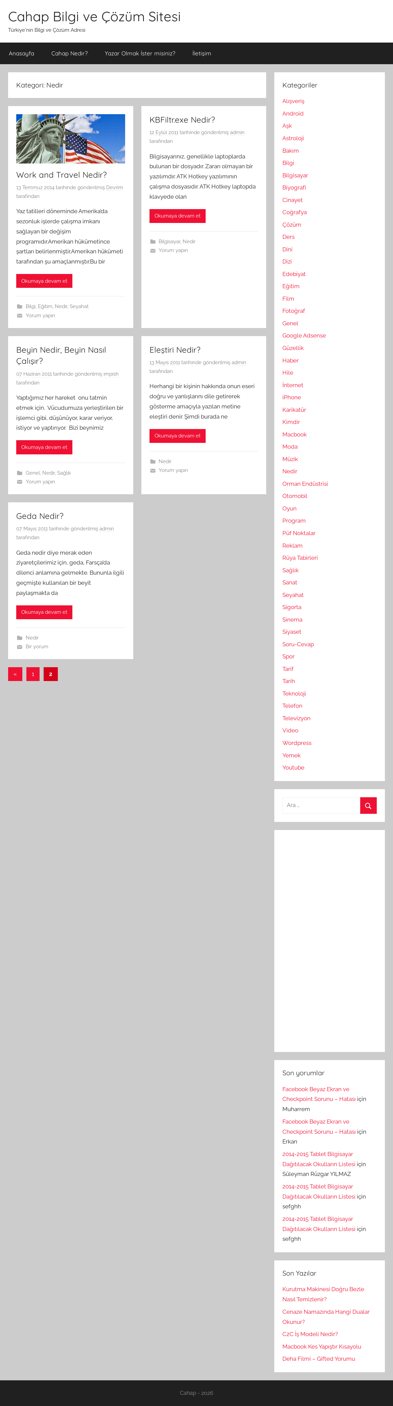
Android (293, 113)
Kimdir (291, 422)
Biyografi (294, 187)
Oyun (289, 508)
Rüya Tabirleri (300, 557)
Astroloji (293, 138)
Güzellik (293, 348)
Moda (290, 446)
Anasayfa (21, 53)
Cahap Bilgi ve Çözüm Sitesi (94, 16)
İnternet (292, 385)
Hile (287, 372)
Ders (288, 236)
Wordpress (296, 742)
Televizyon (296, 718)
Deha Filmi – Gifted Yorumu (318, 1358)
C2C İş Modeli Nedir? (310, 1334)
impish (111, 374)
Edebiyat (294, 274)
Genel (33, 473)
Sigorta (291, 607)
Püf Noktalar (299, 533)
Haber (290, 360)
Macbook (294, 434)
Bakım (290, 150)
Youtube (293, 767)
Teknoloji (294, 693)
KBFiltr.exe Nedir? (182, 120)
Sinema (292, 619)
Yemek (291, 755)
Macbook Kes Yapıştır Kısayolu (321, 1346)
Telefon (292, 705)
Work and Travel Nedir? (61, 175)
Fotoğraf (293, 310)
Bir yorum (37, 647)
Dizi (287, 261)
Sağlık (64, 473)
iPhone (291, 397)
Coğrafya (294, 212)
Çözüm (291, 224)
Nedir (61, 306)
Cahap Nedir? (69, 53)
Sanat (289, 582)
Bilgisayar (169, 241)
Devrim (114, 187)
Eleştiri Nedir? (175, 350)
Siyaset (291, 631)
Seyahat (79, 306)
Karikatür (294, 409)
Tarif (288, 669)
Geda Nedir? (40, 516)
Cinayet (292, 200)
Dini (287, 249)
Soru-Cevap (298, 644)
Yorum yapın (40, 315)
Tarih (288, 681)
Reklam (292, 545)
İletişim (201, 53)
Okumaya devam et (44, 281)
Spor (288, 656)
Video (290, 730)
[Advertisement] (333, 939)
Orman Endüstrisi (305, 483)
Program (294, 520)
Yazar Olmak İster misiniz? (140, 53)
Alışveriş (293, 101)
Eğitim (45, 306)
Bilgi (31, 306)
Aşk (287, 125)
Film (288, 298)
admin (237, 132)
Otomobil (294, 496)
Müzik (290, 459)
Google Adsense (304, 335)
